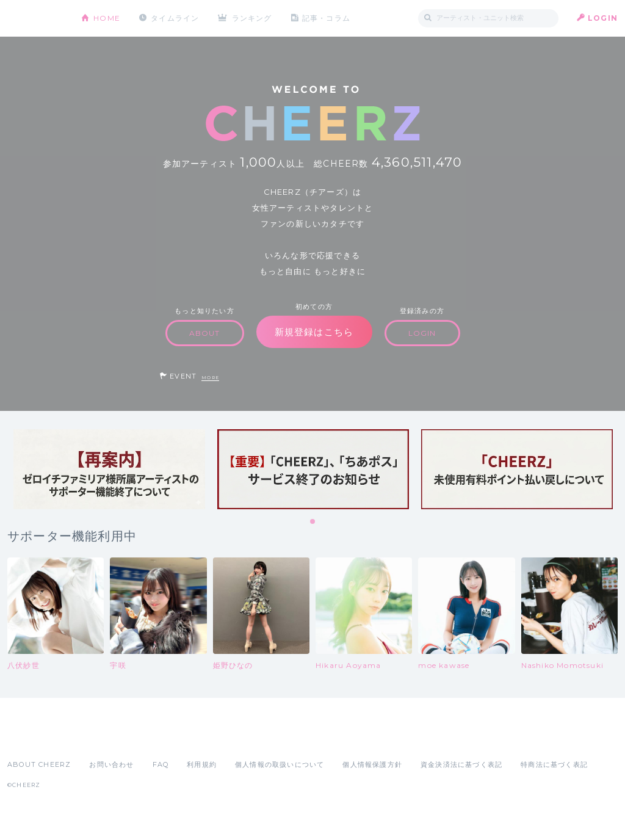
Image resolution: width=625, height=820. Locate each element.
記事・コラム (326, 18)
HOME (106, 18)
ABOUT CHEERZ (39, 764)
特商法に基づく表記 (554, 764)
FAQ (161, 764)
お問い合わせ (111, 764)
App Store (35, 737)
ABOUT (204, 333)
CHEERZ (35, 18)
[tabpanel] (109, 469)
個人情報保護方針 (372, 764)
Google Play (100, 737)
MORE (210, 377)
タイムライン (175, 18)
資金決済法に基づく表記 (461, 764)
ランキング (252, 18)
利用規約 (202, 764)
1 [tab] (313, 522)
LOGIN (603, 18)
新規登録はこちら (314, 332)
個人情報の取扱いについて (279, 764)
